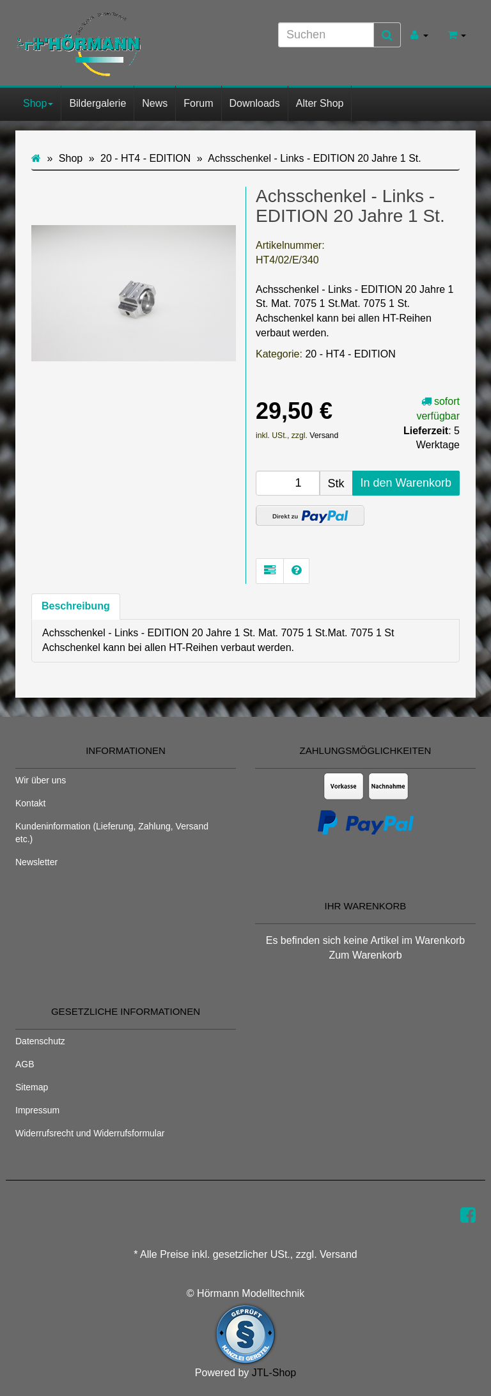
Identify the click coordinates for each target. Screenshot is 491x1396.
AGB (25, 1064)
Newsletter (36, 862)
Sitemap (31, 1087)
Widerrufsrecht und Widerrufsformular (89, 1133)
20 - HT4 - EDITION (350, 354)
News (155, 103)
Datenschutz (40, 1041)
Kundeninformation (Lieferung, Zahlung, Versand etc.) (111, 832)
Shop (38, 103)
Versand (323, 435)
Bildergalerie (97, 103)
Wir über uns (40, 780)
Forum (198, 103)
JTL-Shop (274, 1372)
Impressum (37, 1110)
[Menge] (288, 483)
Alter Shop (320, 103)
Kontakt (30, 803)
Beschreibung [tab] (76, 605)
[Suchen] (326, 34)
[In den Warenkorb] (406, 483)
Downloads (255, 103)
